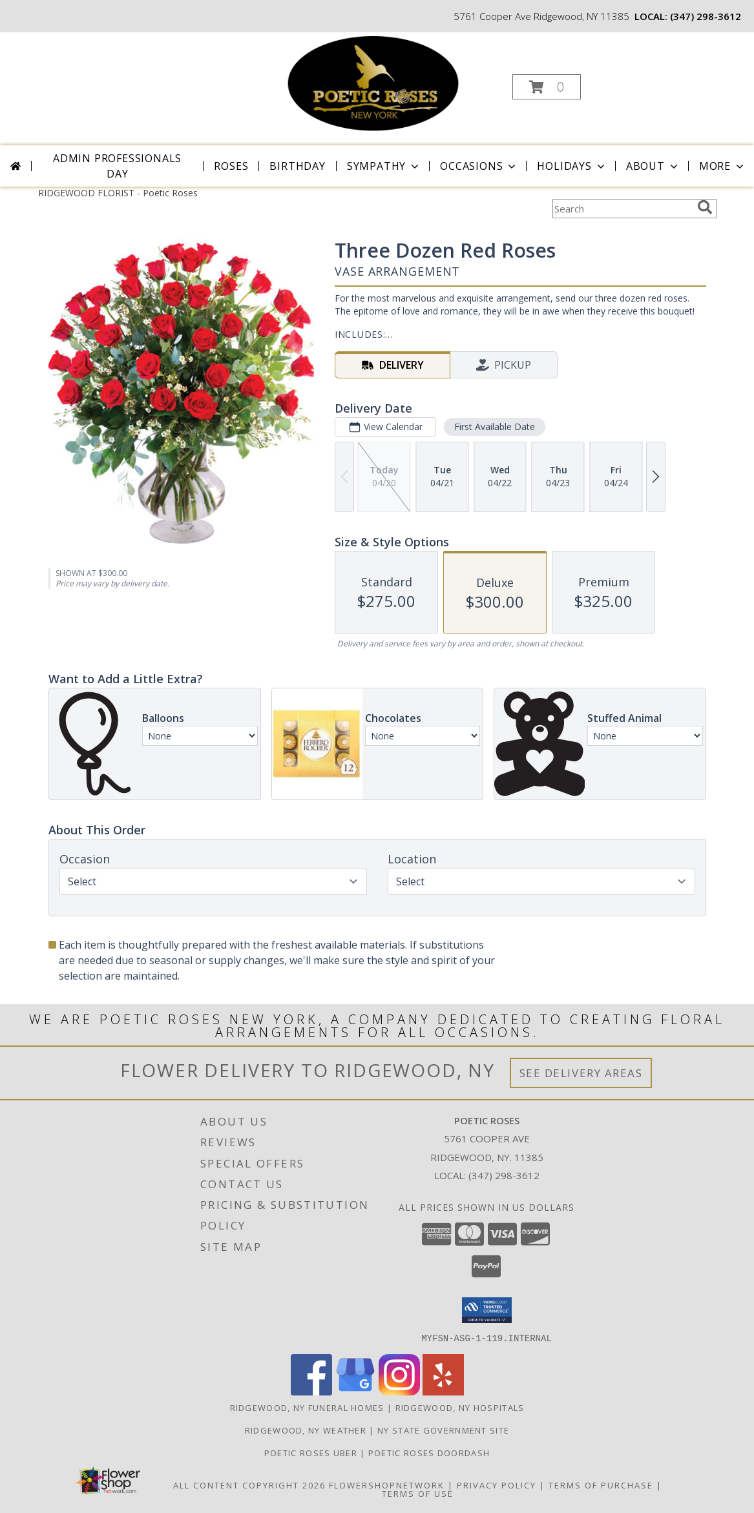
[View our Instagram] (399, 1391)
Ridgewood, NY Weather (305, 1430)
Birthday (297, 166)
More (722, 166)
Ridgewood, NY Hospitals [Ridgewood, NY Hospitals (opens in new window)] (460, 1407)
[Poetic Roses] (375, 83)
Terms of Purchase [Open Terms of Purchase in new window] (601, 1484)
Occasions (479, 166)
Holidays (572, 166)
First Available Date (494, 426)
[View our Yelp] (443, 1391)
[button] (546, 86)
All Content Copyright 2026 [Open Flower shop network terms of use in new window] (249, 1484)
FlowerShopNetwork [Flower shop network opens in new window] (387, 1484)
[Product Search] (622, 209)
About (653, 166)
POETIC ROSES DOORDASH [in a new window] (429, 1452)
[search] (705, 207)
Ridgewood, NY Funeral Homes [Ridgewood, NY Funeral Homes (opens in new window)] (307, 1407)
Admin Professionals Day (117, 166)
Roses (231, 166)
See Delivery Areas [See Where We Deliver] (581, 1072)
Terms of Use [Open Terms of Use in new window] (418, 1493)
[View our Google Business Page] (355, 1391)
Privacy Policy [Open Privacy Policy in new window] (496, 1484)
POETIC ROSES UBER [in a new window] (312, 1452)
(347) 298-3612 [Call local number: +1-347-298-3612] (705, 16)
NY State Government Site (443, 1430)
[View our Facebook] (311, 1391)
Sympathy (384, 166)
